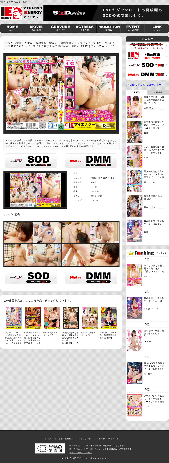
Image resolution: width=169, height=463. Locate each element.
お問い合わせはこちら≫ (80, 452)
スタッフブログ (84, 439)
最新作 (137, 92)
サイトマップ (114, 439)
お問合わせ (100, 439)
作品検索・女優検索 (63, 439)
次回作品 (158, 92)
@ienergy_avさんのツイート (145, 84)
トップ (48, 439)
